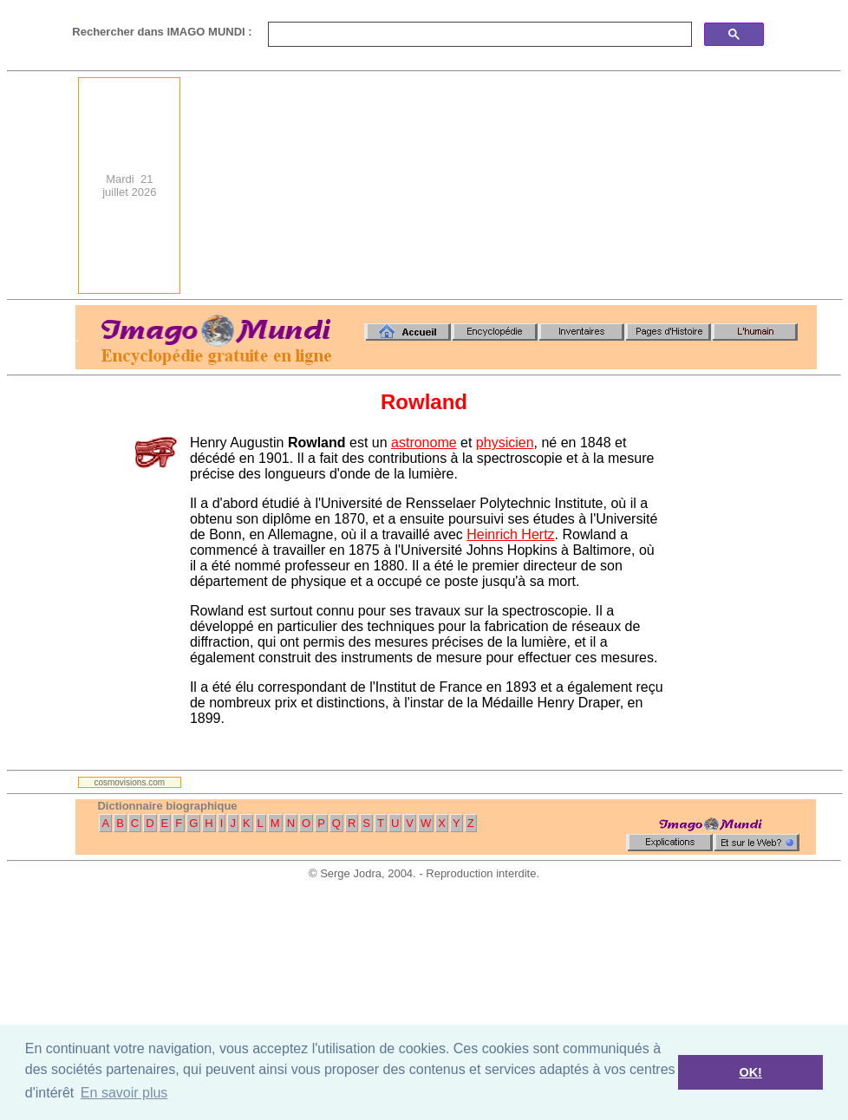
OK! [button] (750, 1072)
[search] (478, 34)
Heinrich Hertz (510, 534)
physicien (505, 442)
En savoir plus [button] (124, 1092)
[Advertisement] (683, 185)
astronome (424, 442)
